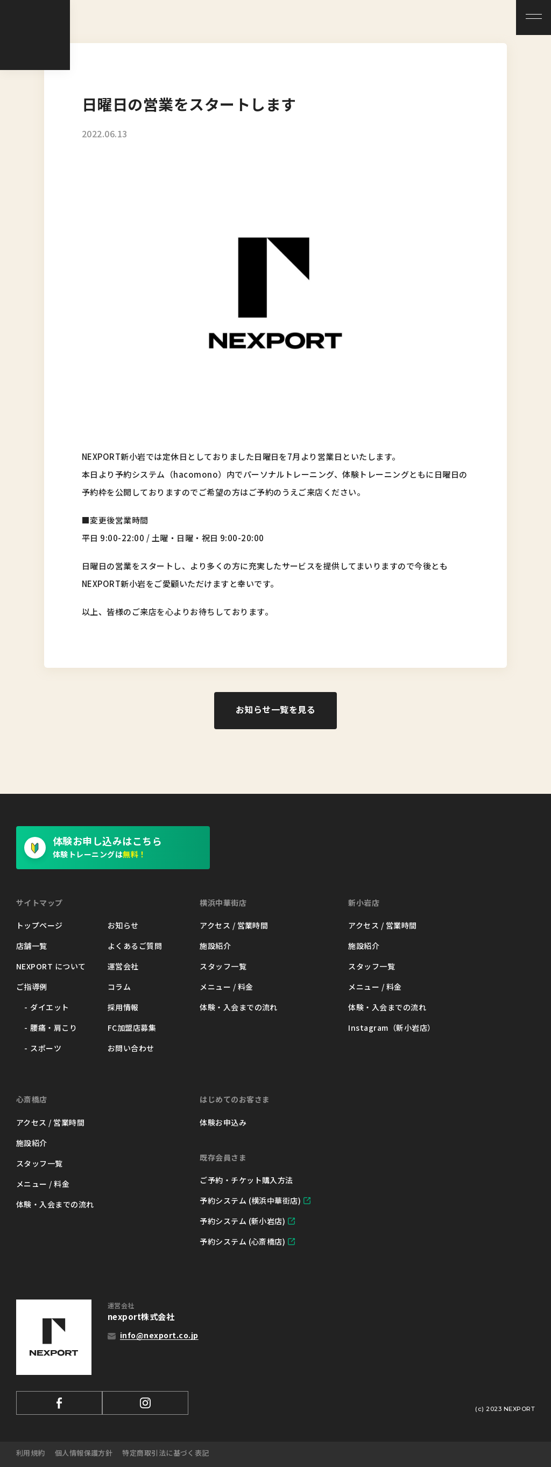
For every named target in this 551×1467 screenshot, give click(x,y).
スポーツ (45, 1048)
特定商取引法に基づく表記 (166, 1453)
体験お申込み (223, 1122)
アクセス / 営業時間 (234, 925)
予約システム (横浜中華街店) (250, 1200)
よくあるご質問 (135, 945)
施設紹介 (215, 945)
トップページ (39, 925)
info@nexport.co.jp (159, 1335)
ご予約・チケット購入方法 (246, 1180)
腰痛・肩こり (53, 1027)
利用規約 (30, 1453)
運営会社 (123, 966)
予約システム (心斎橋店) (242, 1241)
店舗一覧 (31, 945)
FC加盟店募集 (132, 1027)
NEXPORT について (51, 966)
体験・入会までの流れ (239, 1007)
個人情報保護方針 (84, 1453)
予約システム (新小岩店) (242, 1220)
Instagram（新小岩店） (391, 1027)
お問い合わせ (131, 1048)
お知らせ (123, 925)
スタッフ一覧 (223, 966)
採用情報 (123, 1007)
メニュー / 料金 (226, 986)
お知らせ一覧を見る (275, 709)
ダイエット (49, 1007)
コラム (119, 986)
